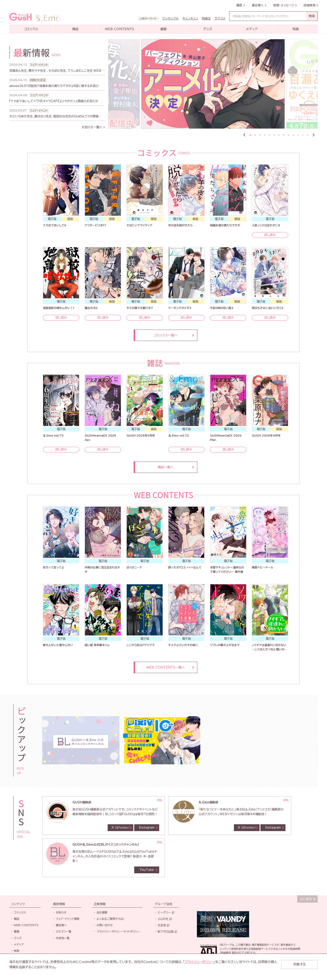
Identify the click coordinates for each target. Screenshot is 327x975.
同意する (299, 964)
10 (293, 135)
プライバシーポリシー (199, 961)
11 (298, 135)
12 (302, 135)
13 (307, 135)
